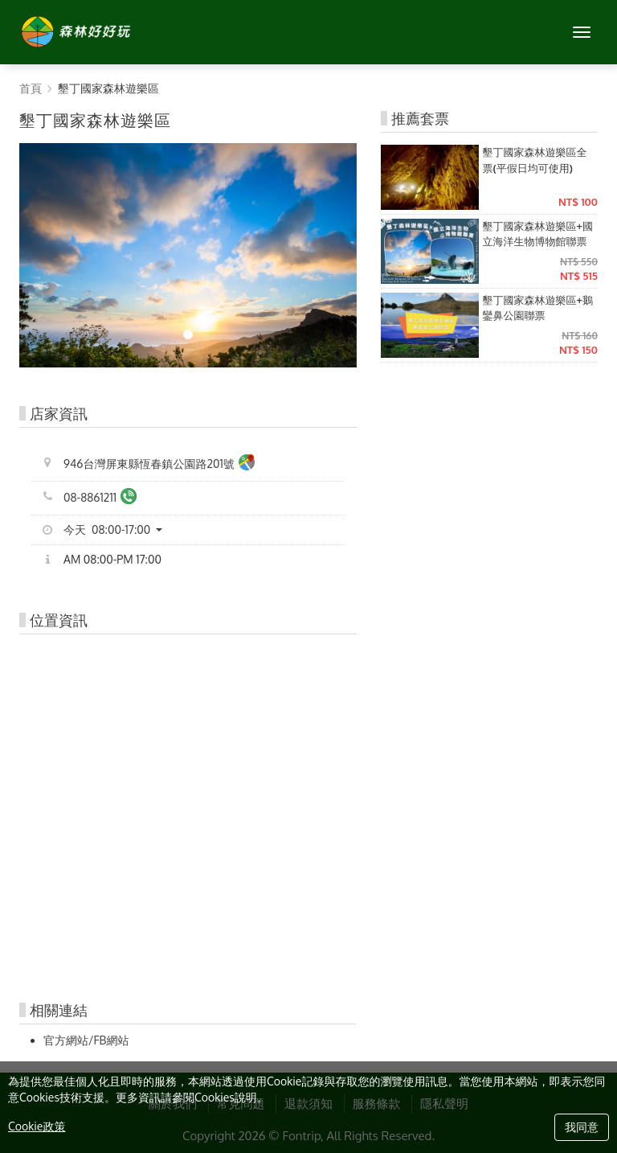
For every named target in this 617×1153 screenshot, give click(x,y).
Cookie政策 (36, 1126)
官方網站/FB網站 (86, 1040)
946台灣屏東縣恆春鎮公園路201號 (159, 464)
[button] (118, 530)
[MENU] (582, 32)
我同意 (582, 1127)
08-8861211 (100, 498)
